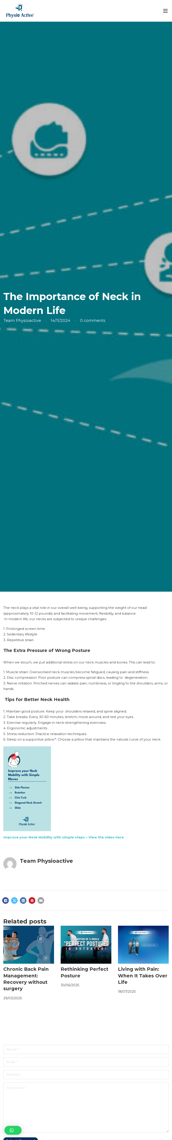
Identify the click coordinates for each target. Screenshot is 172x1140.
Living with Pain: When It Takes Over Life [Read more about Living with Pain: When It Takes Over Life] (142, 975)
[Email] (40, 900)
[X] (14, 900)
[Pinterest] (32, 900)
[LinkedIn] (23, 900)
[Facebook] (5, 900)
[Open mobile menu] (165, 11)
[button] (13, 1130)
